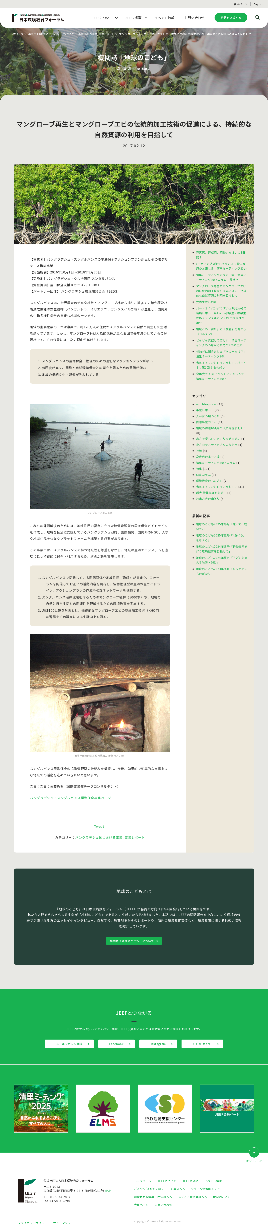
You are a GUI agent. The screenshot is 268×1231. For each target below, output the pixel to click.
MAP (107, 1190)
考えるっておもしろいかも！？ (216, 480)
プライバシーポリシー (32, 1222)
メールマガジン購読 (66, 1044)
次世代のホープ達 (208, 451)
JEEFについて (167, 1181)
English (258, 4)
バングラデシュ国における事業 (84, 34)
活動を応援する (231, 17)
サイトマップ (62, 1222)
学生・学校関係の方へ (206, 1188)
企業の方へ (178, 1188)
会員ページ (241, 4)
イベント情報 (213, 1181)
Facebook (115, 1044)
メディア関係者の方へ (192, 1196)
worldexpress (206, 399)
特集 (199, 462)
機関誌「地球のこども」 (44, 34)
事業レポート (113, 34)
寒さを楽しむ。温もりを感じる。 (218, 433)
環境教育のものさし (209, 474)
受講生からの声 (206, 300)
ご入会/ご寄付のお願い (149, 1188)
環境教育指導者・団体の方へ (153, 1196)
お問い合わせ (163, 1204)
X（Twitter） (205, 1044)
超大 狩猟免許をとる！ (211, 485)
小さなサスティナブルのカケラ (216, 439)
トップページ (16, 34)
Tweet (99, 826)
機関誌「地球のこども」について (132, 941)
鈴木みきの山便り (208, 491)
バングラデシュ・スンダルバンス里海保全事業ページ (70, 797)
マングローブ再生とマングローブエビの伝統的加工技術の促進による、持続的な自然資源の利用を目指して (221, 289)
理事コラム (203, 468)
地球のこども (222, 1196)
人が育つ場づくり (208, 411)
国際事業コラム (206, 417)
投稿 (199, 445)
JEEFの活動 (190, 1181)
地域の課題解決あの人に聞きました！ (221, 423)
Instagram (159, 1044)
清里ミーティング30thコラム (216, 456)
